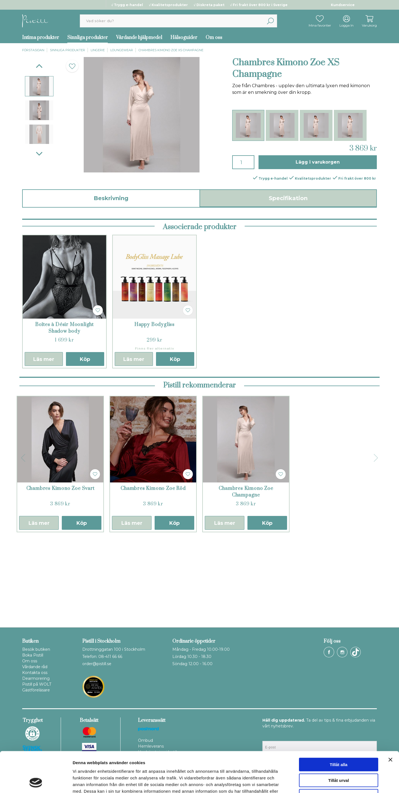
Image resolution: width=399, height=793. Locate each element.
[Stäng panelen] (390, 722)
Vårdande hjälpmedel (139, 38)
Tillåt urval (338, 742)
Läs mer (43, 443)
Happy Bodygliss (154, 409)
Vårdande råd (34, 666)
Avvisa (338, 757)
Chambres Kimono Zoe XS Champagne (171, 50)
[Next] (39, 154)
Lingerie (98, 50)
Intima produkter (40, 38)
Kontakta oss (34, 672)
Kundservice (343, 5)
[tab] (39, 86)
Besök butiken (36, 649)
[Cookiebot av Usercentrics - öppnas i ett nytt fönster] (36, 782)
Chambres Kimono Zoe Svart (60, 573)
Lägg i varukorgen (318, 162)
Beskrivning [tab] (111, 198)
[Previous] (39, 66)
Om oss (214, 38)
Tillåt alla (338, 726)
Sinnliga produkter (87, 38)
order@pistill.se (96, 663)
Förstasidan (33, 50)
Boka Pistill (32, 655)
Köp (85, 443)
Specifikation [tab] (288, 198)
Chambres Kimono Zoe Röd (153, 573)
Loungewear (121, 50)
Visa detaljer (301, 782)
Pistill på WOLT (36, 684)
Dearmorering (36, 678)
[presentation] (39, 86)
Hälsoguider (183, 38)
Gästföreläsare (36, 690)
